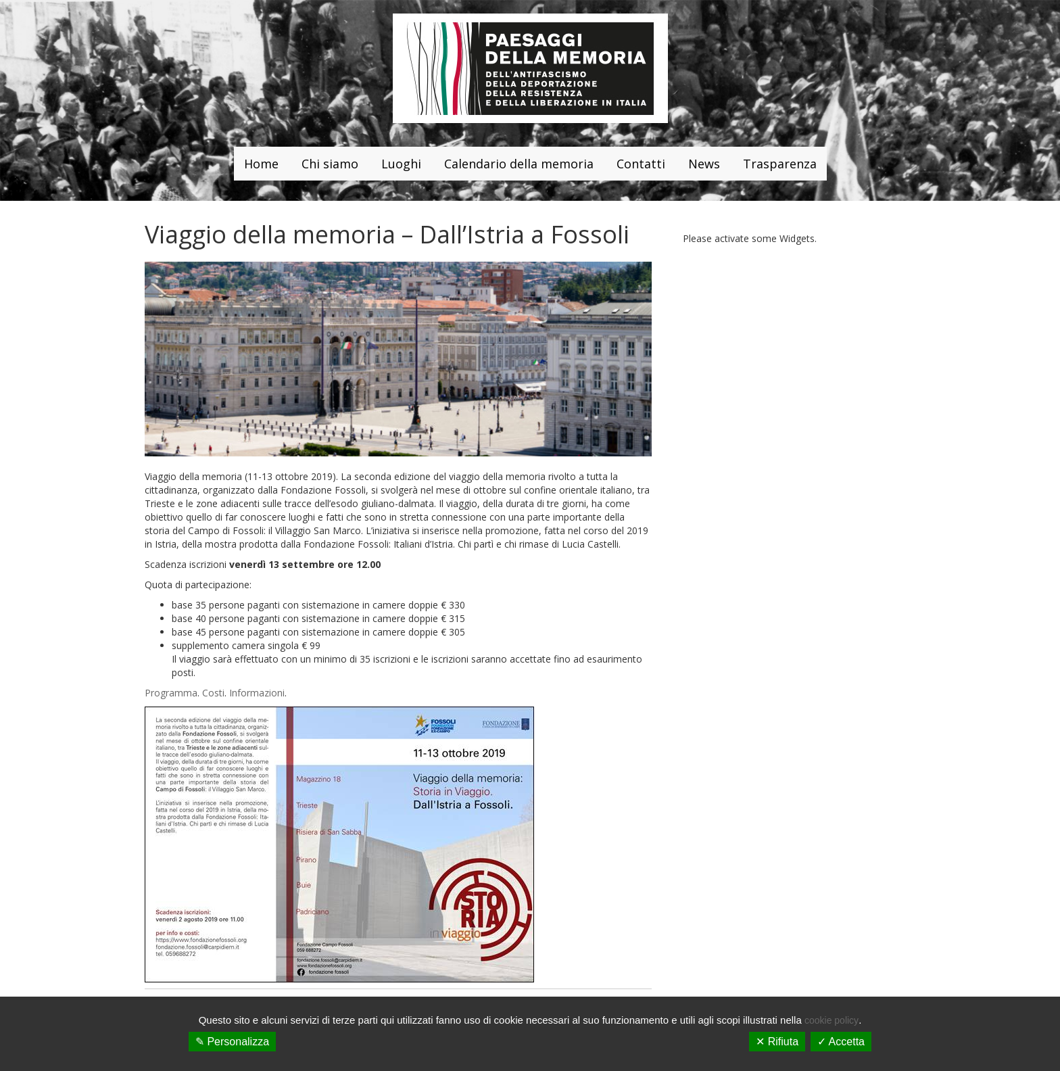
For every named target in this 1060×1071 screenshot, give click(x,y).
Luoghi (401, 164)
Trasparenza (780, 164)
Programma (171, 692)
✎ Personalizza (232, 1041)
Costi (213, 692)
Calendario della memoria (519, 164)
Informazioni (257, 692)
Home (261, 164)
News (704, 164)
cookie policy (831, 1020)
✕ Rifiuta (777, 1041)
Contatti (641, 164)
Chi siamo (330, 164)
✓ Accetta (841, 1041)
